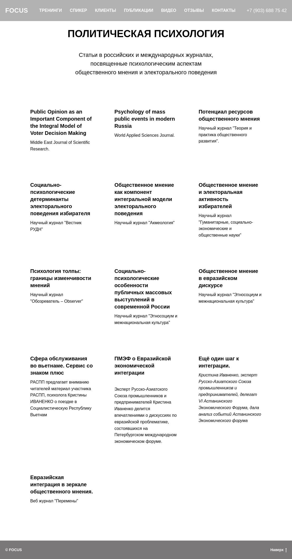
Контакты (223, 10)
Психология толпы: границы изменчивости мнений (60, 278)
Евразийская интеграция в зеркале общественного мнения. (61, 484)
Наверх (278, 550)
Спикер (78, 10)
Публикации (138, 10)
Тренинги (50, 10)
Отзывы (194, 10)
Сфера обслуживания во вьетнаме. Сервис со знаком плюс (61, 366)
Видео (168, 10)
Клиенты (105, 10)
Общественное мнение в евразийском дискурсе (228, 278)
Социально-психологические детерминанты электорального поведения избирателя (60, 199)
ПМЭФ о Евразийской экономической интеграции (142, 366)
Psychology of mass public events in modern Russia (144, 119)
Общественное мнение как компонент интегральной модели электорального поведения (144, 199)
